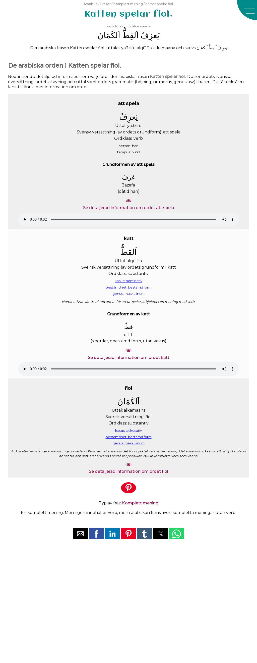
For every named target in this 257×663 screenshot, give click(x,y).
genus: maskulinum (128, 294)
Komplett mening (128, 4)
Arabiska (91, 4)
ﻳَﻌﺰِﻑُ (150, 35)
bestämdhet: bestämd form (129, 287)
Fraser (105, 4)
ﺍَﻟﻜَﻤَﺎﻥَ (109, 35)
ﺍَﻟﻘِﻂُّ (130, 35)
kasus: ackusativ (128, 431)
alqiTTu (125, 26)
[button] (247, 10)
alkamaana (141, 26)
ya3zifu (112, 26)
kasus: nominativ (128, 281)
